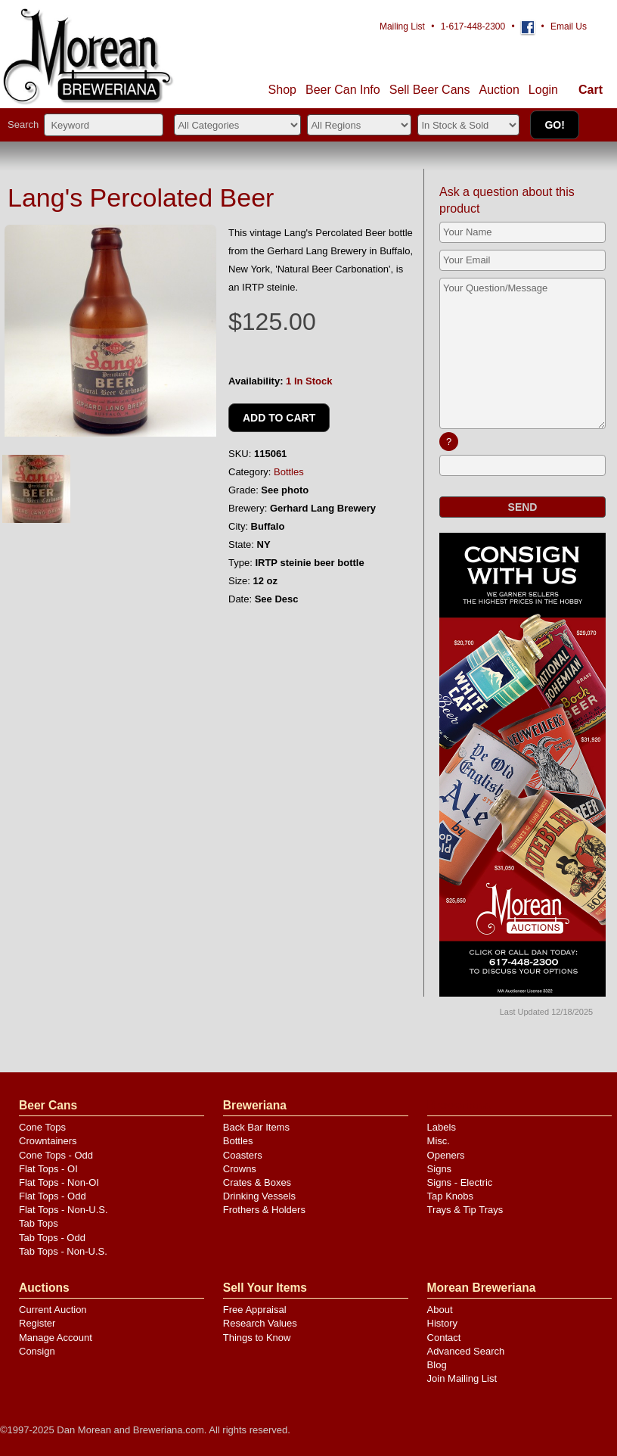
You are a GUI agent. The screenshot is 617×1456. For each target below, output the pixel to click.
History (442, 1323)
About (440, 1309)
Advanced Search (466, 1351)
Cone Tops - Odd (56, 1155)
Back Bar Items (256, 1127)
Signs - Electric (460, 1182)
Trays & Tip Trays (465, 1209)
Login (543, 89)
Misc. (438, 1140)
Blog (437, 1364)
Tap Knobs (450, 1196)
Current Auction (53, 1309)
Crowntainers (48, 1140)
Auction (499, 89)
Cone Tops (42, 1127)
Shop (282, 89)
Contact (444, 1337)
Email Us (568, 26)
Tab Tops (38, 1223)
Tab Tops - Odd (52, 1237)
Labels (441, 1127)
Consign (37, 1351)
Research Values (260, 1323)
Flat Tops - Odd (52, 1196)
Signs (439, 1168)
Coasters (242, 1155)
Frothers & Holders (264, 1209)
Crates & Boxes (257, 1182)
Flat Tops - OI (48, 1168)
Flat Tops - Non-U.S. (63, 1209)
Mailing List (402, 26)
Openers (446, 1155)
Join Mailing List (462, 1378)
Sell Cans (429, 89)
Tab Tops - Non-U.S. (63, 1251)
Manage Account (55, 1337)
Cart (590, 89)
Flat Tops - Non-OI (59, 1182)
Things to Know (257, 1337)
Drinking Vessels (259, 1196)
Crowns (239, 1168)
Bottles (289, 472)
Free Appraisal (255, 1309)
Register (37, 1323)
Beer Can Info (342, 89)
